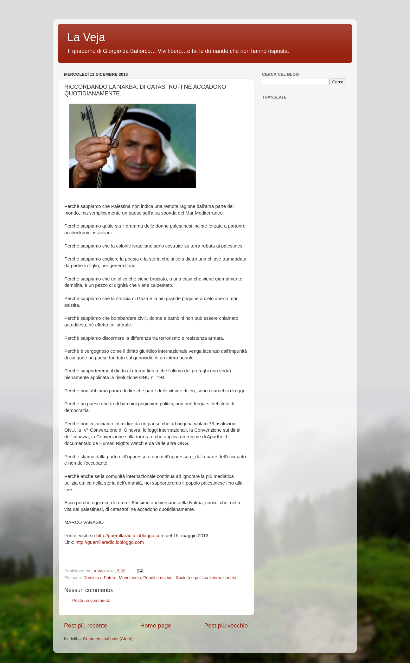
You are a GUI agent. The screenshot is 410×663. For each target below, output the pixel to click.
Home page (155, 625)
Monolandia (130, 577)
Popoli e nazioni (158, 577)
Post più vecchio (226, 625)
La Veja (86, 37)
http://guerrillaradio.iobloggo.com (130, 535)
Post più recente (85, 625)
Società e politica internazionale (206, 577)
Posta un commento (91, 600)
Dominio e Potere (99, 577)
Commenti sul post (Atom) (107, 638)
